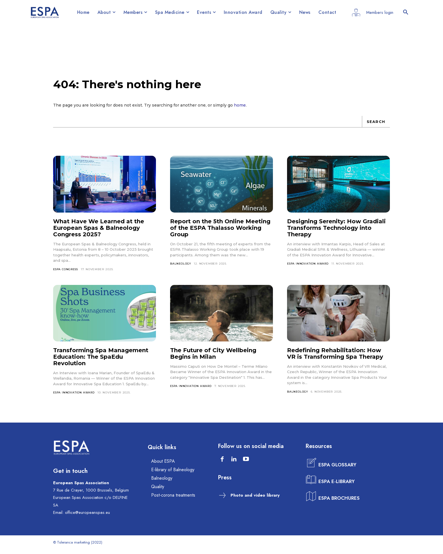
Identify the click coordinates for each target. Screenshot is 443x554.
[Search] (375, 125)
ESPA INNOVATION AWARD (309, 267)
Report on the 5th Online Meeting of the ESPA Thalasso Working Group (220, 232)
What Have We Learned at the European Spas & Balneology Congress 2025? (98, 232)
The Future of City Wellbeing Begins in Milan (213, 357)
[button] (405, 12)
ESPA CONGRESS (67, 273)
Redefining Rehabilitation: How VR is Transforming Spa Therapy (335, 357)
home (240, 109)
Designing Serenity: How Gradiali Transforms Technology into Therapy (336, 232)
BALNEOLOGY (181, 267)
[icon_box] (331, 468)
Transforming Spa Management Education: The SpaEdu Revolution (100, 361)
